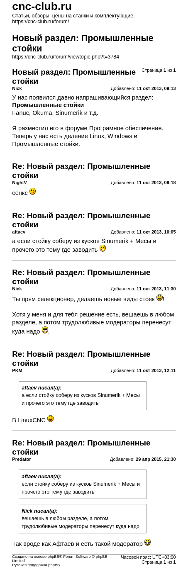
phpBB (53, 557)
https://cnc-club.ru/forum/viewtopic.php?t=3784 (65, 57)
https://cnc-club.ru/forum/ (40, 21)
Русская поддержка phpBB (36, 565)
